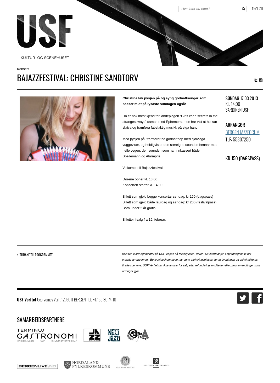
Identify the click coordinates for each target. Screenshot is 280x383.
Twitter (256, 80)
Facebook (261, 80)
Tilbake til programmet (36, 254)
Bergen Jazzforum (243, 132)
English (257, 8)
